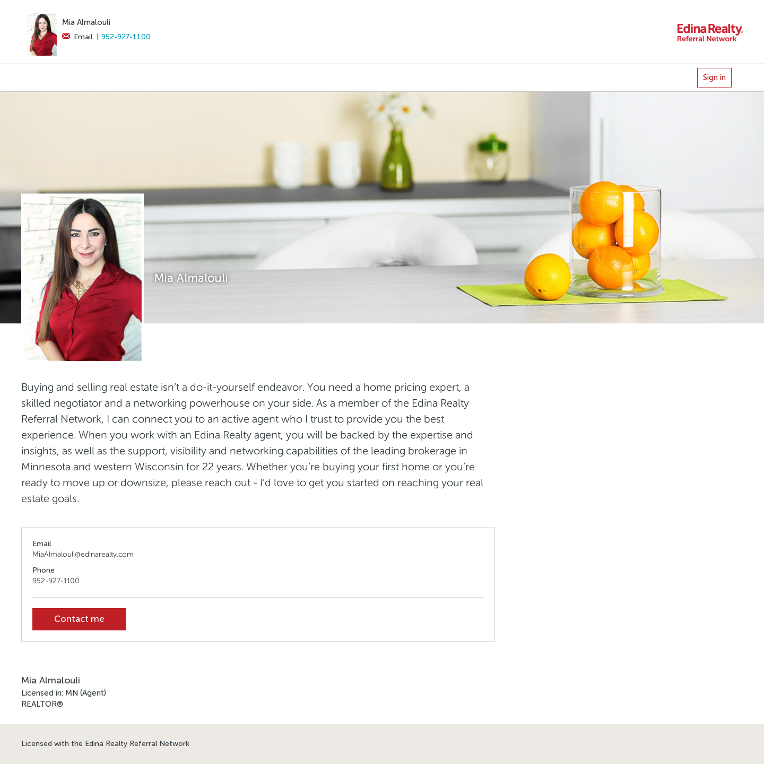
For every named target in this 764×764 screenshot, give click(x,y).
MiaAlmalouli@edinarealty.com (83, 554)
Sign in (714, 77)
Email (77, 37)
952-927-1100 (126, 37)
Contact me (79, 619)
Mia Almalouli (86, 22)
